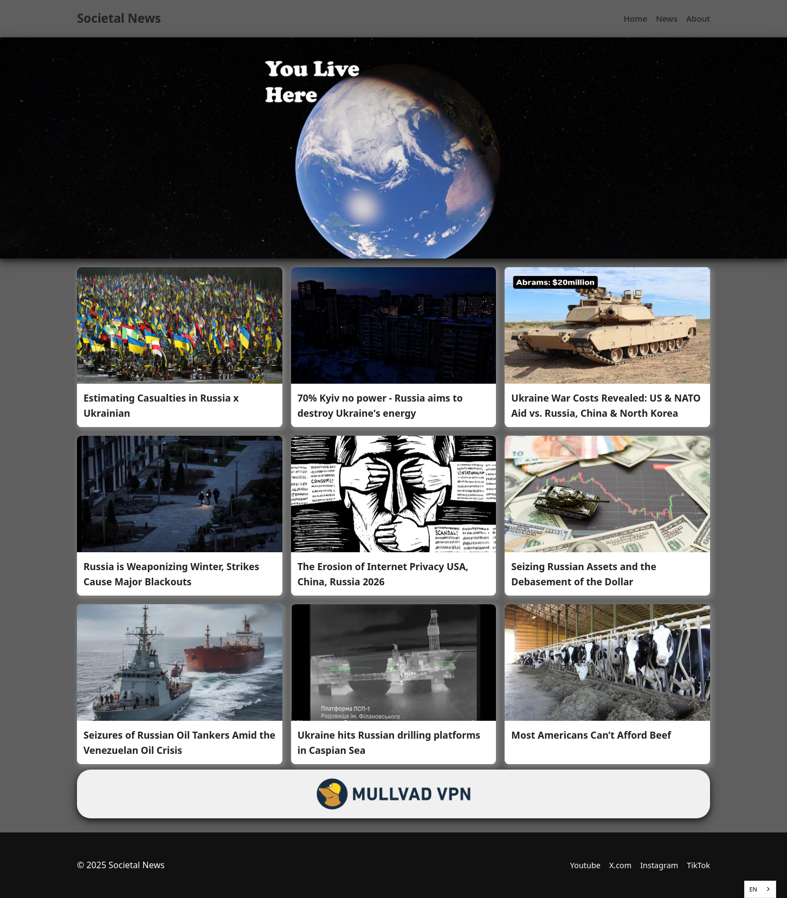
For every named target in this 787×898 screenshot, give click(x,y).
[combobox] (760, 889)
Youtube (585, 865)
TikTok (698, 865)
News (667, 18)
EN (753, 889)
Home (635, 18)
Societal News (119, 18)
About (698, 18)
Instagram (659, 865)
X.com (620, 865)
